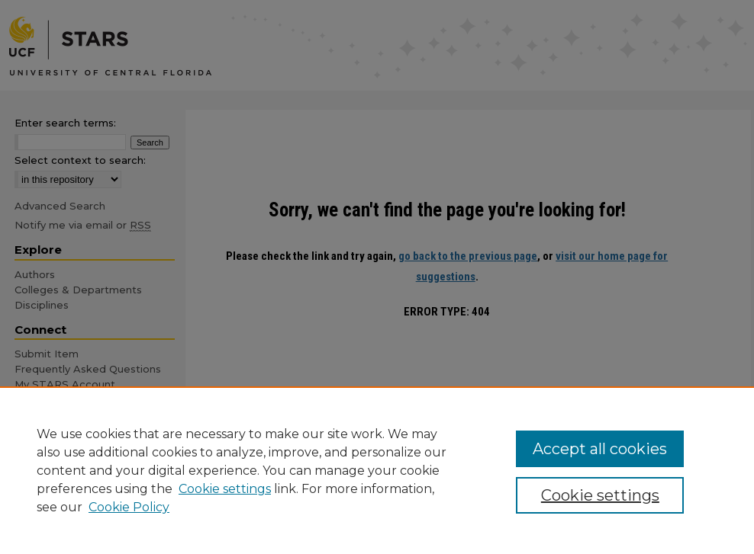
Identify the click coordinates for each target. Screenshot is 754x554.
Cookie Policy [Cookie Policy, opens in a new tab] (129, 507)
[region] (377, 470)
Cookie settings (225, 489)
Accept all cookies (600, 449)
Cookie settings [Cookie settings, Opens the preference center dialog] (600, 495)
